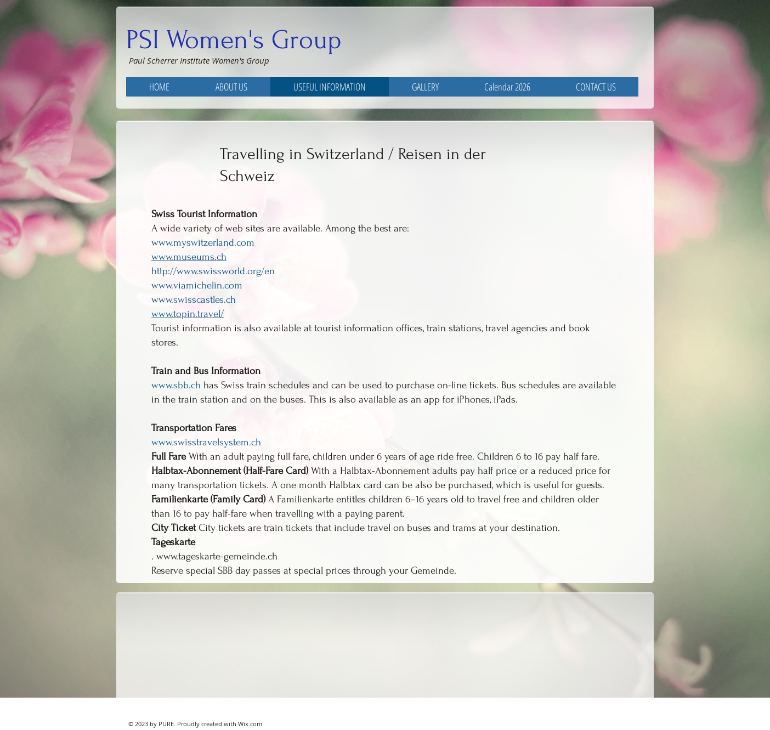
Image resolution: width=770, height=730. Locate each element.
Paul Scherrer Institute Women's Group (199, 60)
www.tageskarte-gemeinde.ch (217, 556)
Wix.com (250, 724)
